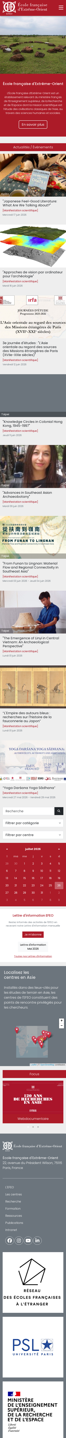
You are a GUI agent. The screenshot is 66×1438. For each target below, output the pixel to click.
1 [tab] (28, 1127)
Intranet (11, 1230)
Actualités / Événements (33, 147)
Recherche (13, 1201)
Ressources (13, 1216)
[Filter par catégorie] (33, 823)
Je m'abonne (33, 934)
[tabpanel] (33, 1103)
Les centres (13, 1194)
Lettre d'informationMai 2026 (33, 947)
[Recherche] (29, 811)
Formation (13, 1208)
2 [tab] (33, 1127)
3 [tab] (38, 1127)
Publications (14, 1223)
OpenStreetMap (47, 1065)
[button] (41, 1045)
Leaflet (34, 1065)
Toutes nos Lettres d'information (33, 956)
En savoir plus (33, 124)
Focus (34, 1074)
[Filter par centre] (33, 835)
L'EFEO (9, 1187)
